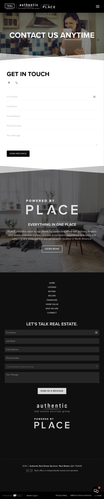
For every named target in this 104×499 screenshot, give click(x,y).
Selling (52, 297)
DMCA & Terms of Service (81, 495)
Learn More (52, 250)
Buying (52, 293)
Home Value (52, 306)
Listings (52, 289)
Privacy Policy (61, 495)
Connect (52, 314)
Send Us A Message (52, 392)
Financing (52, 302)
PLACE (79, 467)
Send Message (18, 153)
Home (52, 284)
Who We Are (52, 310)
